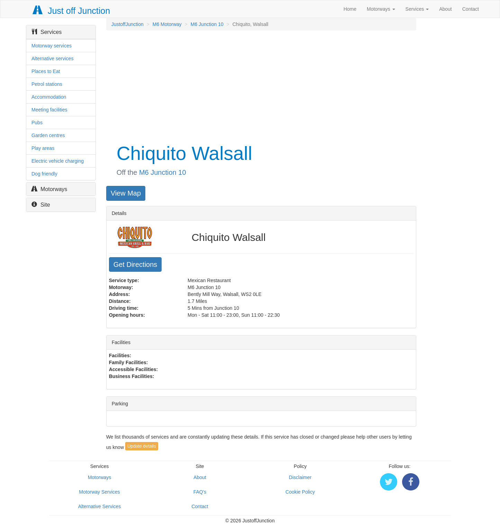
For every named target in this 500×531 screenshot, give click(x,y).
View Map (126, 193)
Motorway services (51, 45)
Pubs (37, 122)
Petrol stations (46, 84)
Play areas (42, 148)
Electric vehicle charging (57, 161)
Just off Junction (71, 11)
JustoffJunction (127, 24)
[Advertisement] (260, 85)
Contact (470, 9)
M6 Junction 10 (207, 24)
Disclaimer (300, 477)
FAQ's (200, 492)
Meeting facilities (49, 109)
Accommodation (48, 97)
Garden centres (48, 135)
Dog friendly (44, 174)
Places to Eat (45, 71)
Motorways (381, 9)
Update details (141, 446)
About (445, 9)
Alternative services (52, 58)
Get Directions (135, 264)
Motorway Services (99, 492)
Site (40, 205)
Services (417, 9)
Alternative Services (99, 506)
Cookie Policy (300, 492)
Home (350, 9)
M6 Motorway (167, 24)
